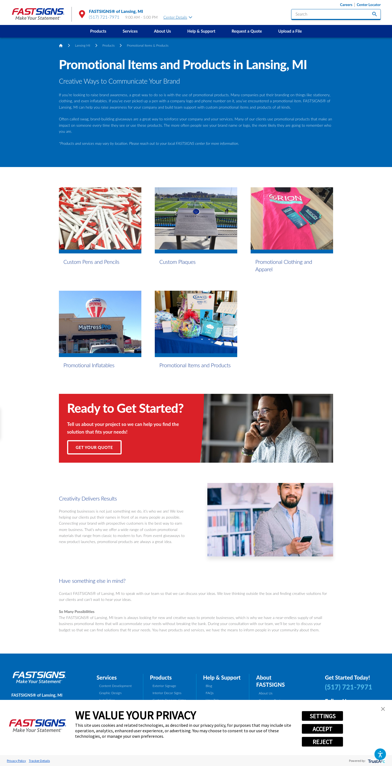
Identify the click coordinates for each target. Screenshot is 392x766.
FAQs (210, 693)
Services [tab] (106, 677)
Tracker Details (39, 761)
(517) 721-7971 (104, 16)
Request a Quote (247, 31)
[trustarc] (376, 760)
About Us (162, 31)
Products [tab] (160, 677)
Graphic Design (110, 693)
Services (130, 31)
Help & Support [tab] (222, 677)
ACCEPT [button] (322, 729)
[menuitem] (98, 31)
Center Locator (368, 5)
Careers (346, 5)
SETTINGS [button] (323, 716)
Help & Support (201, 31)
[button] (380, 754)
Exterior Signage (164, 686)
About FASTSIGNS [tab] (270, 681)
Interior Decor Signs (167, 693)
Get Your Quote (94, 447)
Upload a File (290, 31)
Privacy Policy (16, 761)
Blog (209, 686)
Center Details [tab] (178, 17)
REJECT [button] (323, 742)
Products (98, 31)
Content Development (115, 686)
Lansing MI (82, 45)
